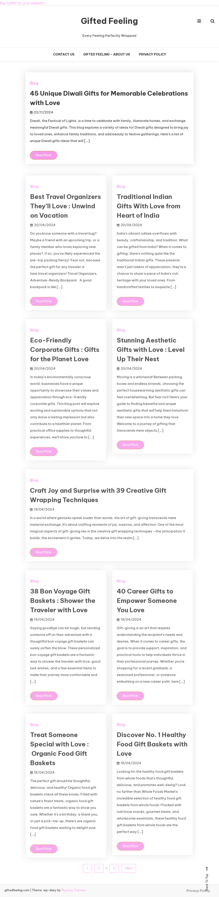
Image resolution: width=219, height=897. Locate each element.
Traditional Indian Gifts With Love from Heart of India (148, 215)
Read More (43, 155)
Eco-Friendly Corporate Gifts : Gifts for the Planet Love (64, 359)
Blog (34, 83)
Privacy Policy (152, 54)
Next (128, 868)
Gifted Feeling (109, 21)
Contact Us (63, 54)
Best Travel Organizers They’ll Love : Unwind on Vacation (65, 215)
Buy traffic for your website (22, 3)
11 (114, 868)
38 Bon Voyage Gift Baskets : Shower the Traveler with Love (62, 610)
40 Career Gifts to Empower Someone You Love (147, 610)
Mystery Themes (73, 890)
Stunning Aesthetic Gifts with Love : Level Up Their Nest (151, 359)
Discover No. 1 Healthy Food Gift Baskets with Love (152, 754)
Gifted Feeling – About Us (106, 54)
